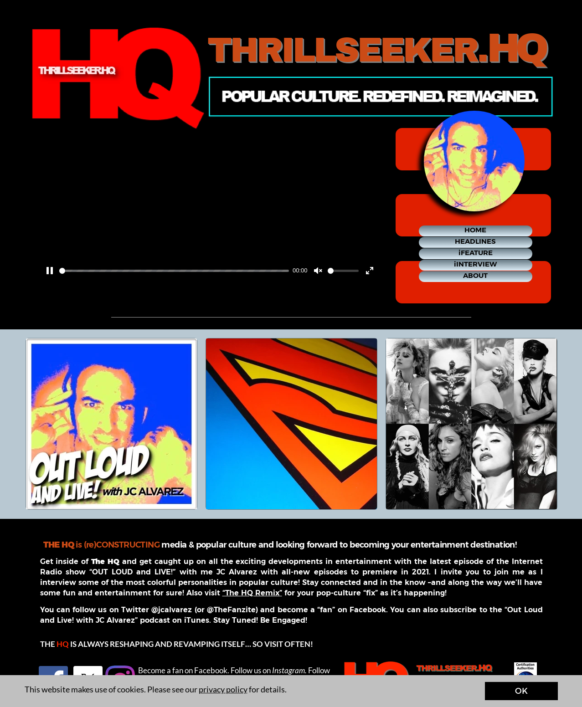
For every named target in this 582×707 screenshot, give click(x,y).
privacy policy (223, 689)
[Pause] (49, 270)
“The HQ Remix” (252, 593)
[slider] (174, 270)
